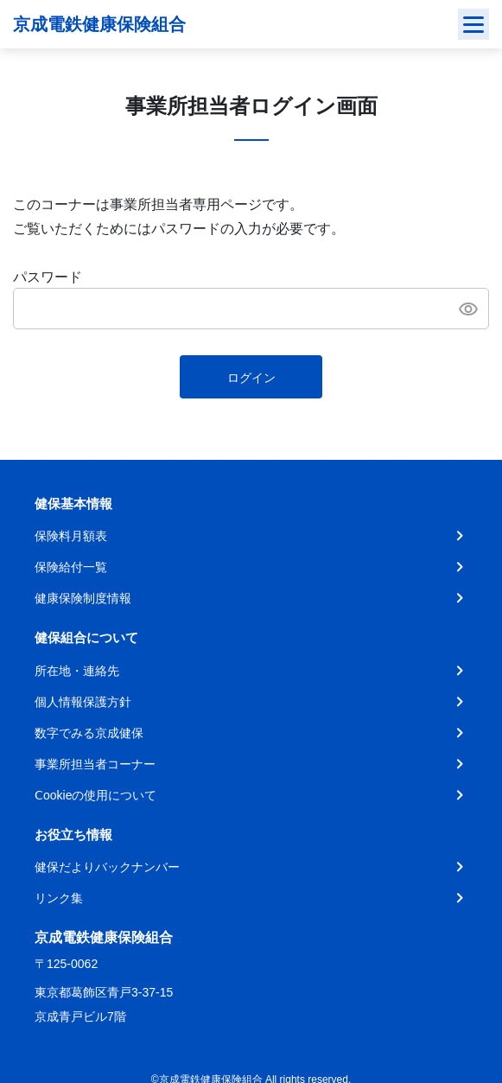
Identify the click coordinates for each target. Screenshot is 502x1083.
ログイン (251, 378)
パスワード (47, 277)
